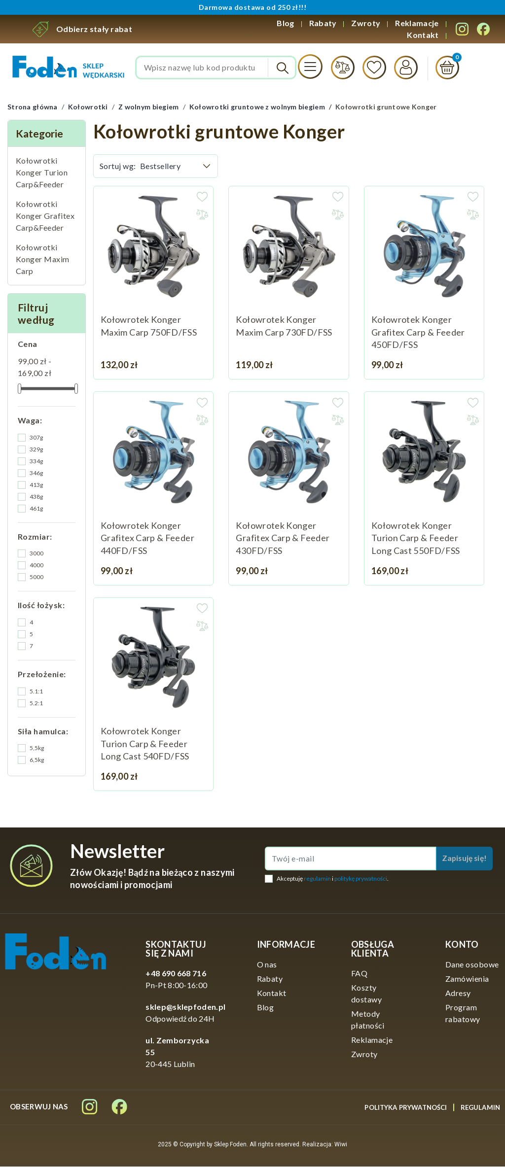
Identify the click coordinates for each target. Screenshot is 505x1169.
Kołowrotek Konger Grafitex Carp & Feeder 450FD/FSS (418, 334)
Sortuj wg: (118, 167)
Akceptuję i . (333, 880)
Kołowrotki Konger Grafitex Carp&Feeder (45, 217)
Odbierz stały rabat (94, 29)
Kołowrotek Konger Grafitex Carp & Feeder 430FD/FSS (282, 540)
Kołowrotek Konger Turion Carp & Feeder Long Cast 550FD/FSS (415, 540)
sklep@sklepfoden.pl (185, 1009)
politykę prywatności (360, 880)
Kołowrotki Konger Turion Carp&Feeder (42, 174)
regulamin (317, 880)
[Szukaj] (216, 68)
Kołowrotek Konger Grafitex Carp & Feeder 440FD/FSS (147, 540)
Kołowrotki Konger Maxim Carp (43, 260)
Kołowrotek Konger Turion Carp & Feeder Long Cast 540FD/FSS (145, 746)
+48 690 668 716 (175, 975)
